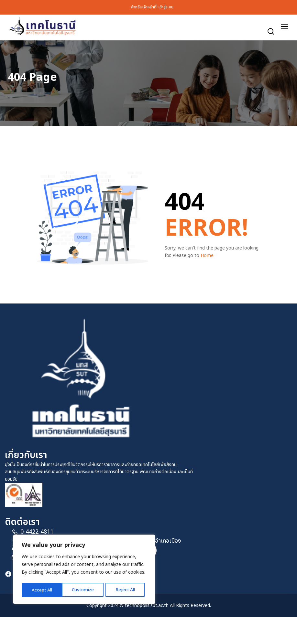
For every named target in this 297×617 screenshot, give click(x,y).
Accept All (127, 590)
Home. (207, 255)
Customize (42, 590)
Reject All (85, 590)
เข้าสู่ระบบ (166, 7)
